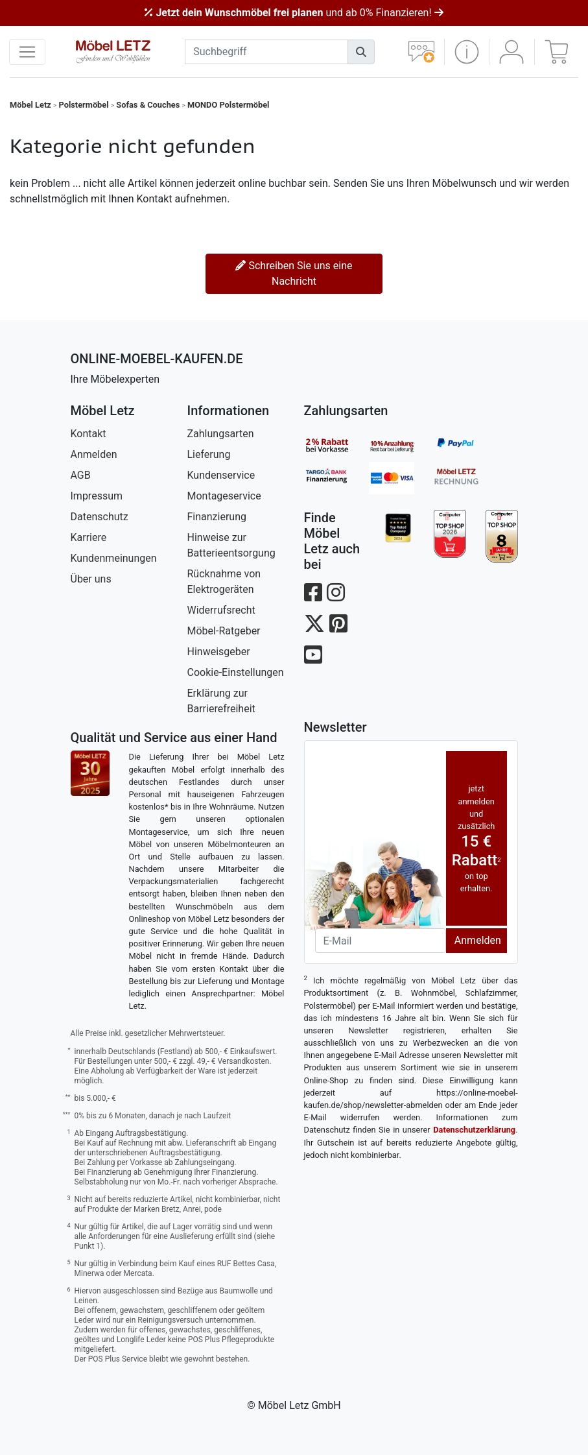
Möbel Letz (30, 105)
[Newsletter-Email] (380, 940)
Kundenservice (221, 475)
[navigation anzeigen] (27, 52)
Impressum (97, 496)
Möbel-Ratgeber (224, 631)
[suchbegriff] (266, 52)
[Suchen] (361, 52)
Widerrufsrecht (221, 610)
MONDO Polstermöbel (228, 105)
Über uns (91, 579)
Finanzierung (216, 517)
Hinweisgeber (218, 651)
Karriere (89, 537)
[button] (467, 52)
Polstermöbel (84, 105)
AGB (81, 475)
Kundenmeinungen (114, 558)
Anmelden (94, 454)
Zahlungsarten (220, 433)
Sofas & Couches (148, 105)
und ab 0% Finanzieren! (294, 12)
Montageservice (224, 496)
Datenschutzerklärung (474, 1130)
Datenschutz (99, 517)
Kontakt (88, 433)
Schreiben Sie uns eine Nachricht (293, 273)
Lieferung (209, 454)
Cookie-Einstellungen (235, 672)
